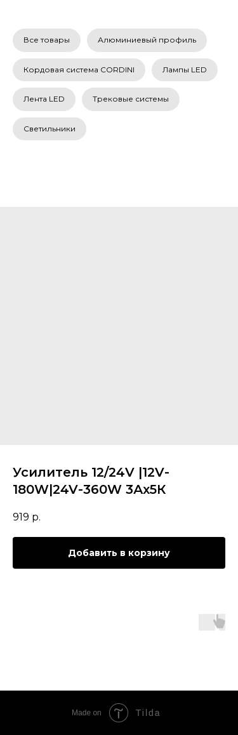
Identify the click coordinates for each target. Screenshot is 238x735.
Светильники (49, 128)
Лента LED (44, 98)
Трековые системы (131, 98)
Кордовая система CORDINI (79, 69)
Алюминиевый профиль (147, 39)
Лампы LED (184, 69)
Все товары (46, 39)
